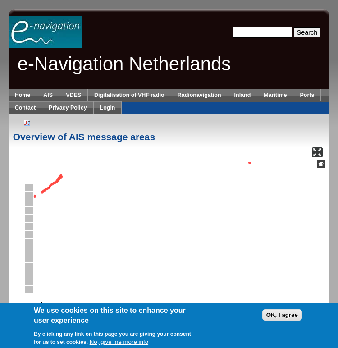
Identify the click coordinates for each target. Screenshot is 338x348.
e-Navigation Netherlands (124, 63)
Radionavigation (199, 95)
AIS (48, 95)
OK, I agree (282, 315)
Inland (242, 95)
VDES (73, 95)
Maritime (275, 95)
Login (107, 108)
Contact (25, 108)
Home (23, 95)
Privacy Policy (68, 108)
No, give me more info (119, 342)
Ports (307, 95)
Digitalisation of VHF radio (129, 95)
